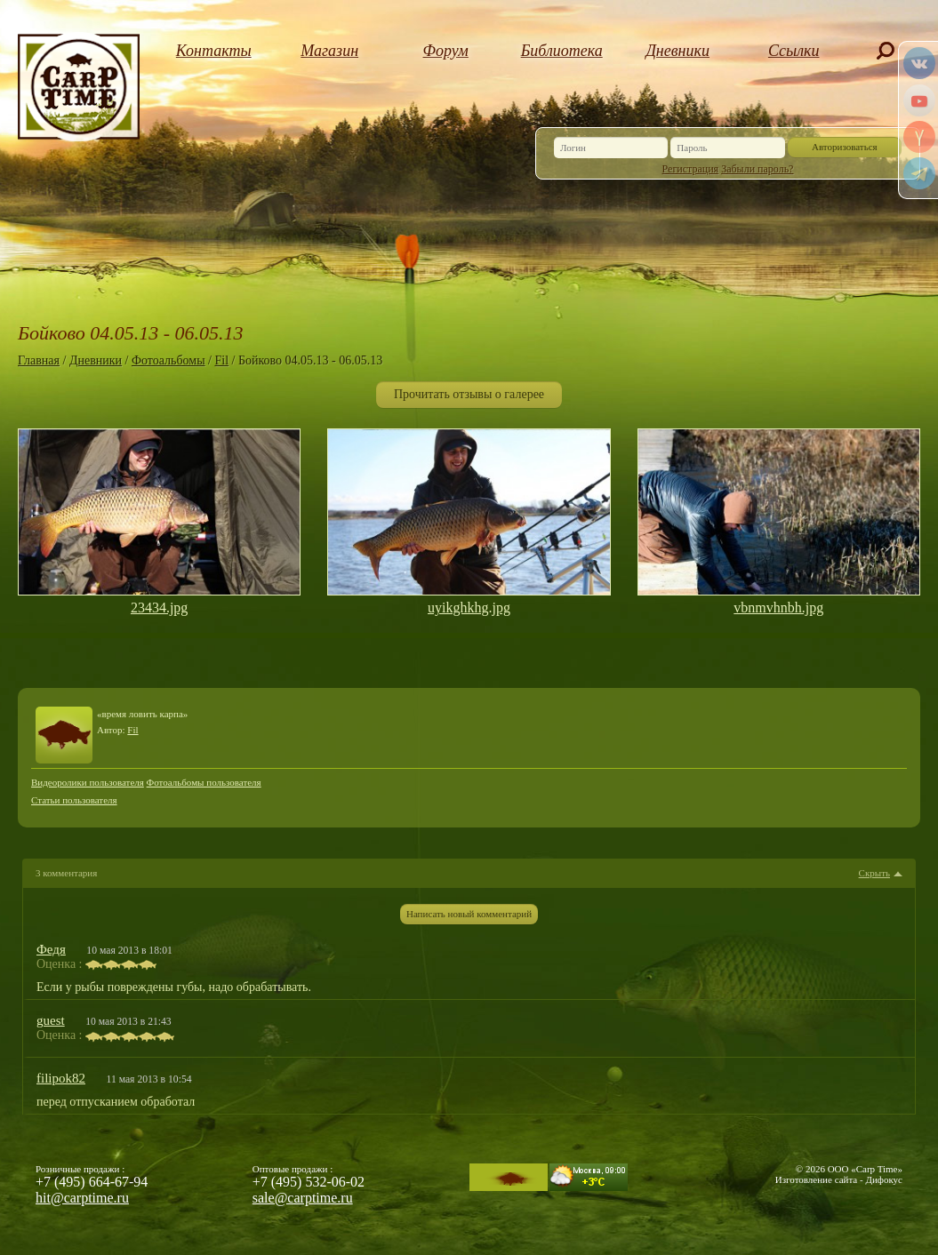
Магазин (329, 51)
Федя (51, 949)
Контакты (214, 51)
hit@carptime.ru (82, 1197)
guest (50, 1020)
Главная (39, 360)
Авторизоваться (845, 146)
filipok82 (60, 1078)
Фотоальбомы (168, 360)
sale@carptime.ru (303, 1197)
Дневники (677, 51)
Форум (446, 51)
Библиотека (562, 51)
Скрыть (874, 873)
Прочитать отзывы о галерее (469, 394)
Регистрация (690, 169)
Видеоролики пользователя (87, 782)
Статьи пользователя (74, 800)
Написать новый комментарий (469, 913)
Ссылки (794, 51)
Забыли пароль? (757, 169)
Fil (221, 360)
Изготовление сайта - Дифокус (838, 1179)
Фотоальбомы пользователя (204, 782)
